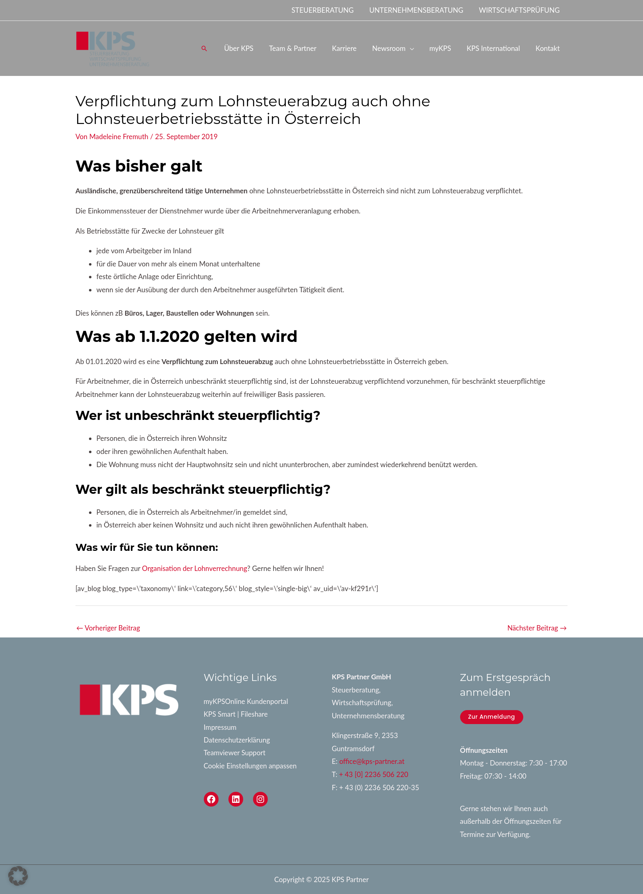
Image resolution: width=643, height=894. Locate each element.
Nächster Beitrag (537, 628)
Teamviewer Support (235, 753)
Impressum (220, 727)
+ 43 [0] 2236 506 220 (374, 774)
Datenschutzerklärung (237, 740)
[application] (415, 48)
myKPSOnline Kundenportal (247, 701)
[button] (215, 48)
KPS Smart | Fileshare (236, 714)
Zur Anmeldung (491, 717)
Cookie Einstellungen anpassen (251, 766)
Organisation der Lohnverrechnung (195, 568)
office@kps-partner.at (372, 761)
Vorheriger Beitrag (108, 628)
